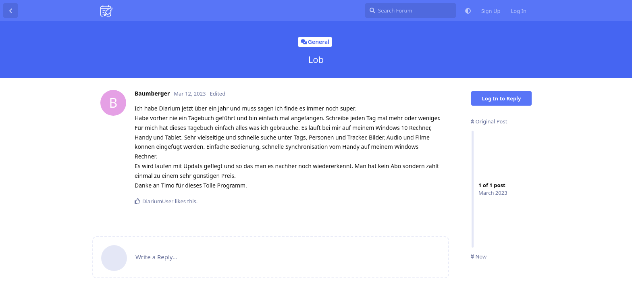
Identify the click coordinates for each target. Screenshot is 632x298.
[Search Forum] (410, 10)
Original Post (489, 121)
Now (478, 256)
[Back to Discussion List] (10, 10)
